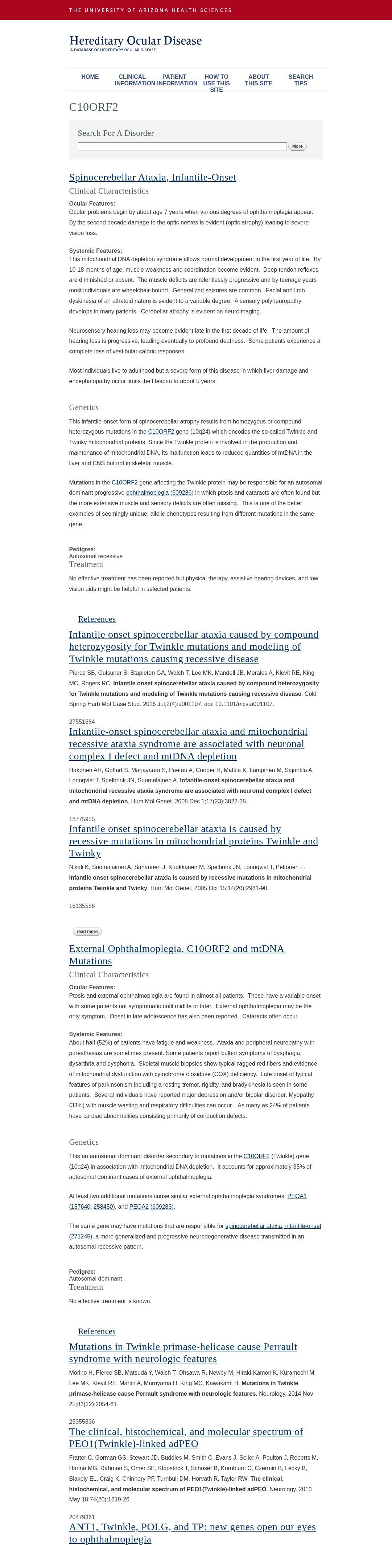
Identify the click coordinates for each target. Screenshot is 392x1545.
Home (90, 77)
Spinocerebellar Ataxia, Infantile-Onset (152, 177)
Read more (89, 931)
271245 (80, 1236)
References (97, 619)
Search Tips (301, 80)
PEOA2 (139, 1207)
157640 (80, 1207)
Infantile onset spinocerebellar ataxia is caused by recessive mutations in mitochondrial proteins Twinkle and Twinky (193, 841)
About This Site (258, 80)
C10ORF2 (161, 432)
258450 (103, 1207)
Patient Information (176, 80)
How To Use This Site (216, 82)
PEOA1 (297, 1196)
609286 (181, 493)
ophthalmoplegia (147, 493)
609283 (162, 1207)
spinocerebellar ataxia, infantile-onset (273, 1226)
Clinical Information (134, 80)
